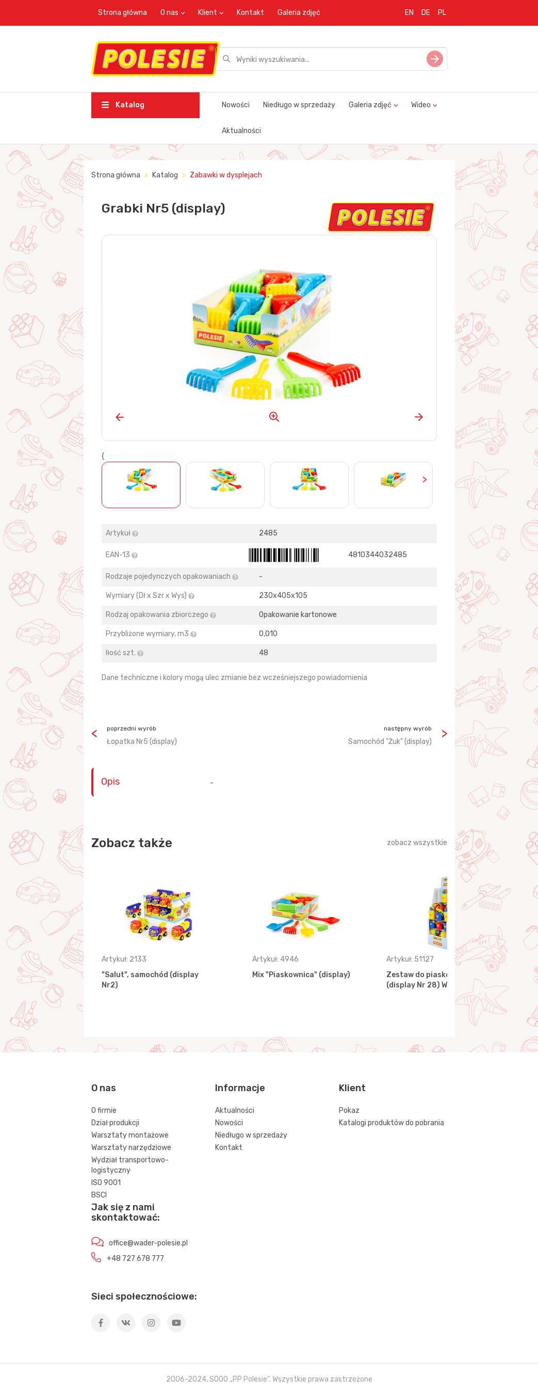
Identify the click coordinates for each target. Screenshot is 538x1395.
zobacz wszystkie (417, 842)
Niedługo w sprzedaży (299, 105)
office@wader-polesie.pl (148, 1243)
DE (425, 12)
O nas (169, 12)
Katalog (123, 105)
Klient (207, 12)
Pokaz (349, 1110)
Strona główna (122, 12)
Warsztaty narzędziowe (131, 1147)
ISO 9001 (106, 1182)
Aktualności (241, 130)
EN (409, 12)
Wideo (421, 105)
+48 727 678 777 (135, 1258)
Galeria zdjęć (299, 12)
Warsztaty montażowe (130, 1135)
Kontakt (250, 12)
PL (442, 12)
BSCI (99, 1195)
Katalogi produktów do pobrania (391, 1122)
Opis (110, 781)
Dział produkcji (115, 1122)
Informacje (240, 1088)
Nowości (236, 105)
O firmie (104, 1110)
